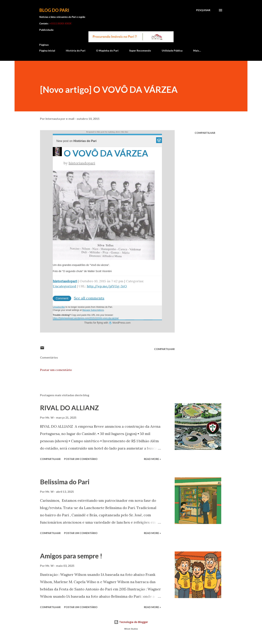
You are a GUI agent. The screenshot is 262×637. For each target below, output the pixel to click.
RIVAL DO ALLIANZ (69, 408)
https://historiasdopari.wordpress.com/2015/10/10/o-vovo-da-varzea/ (86, 318)
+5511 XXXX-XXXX (60, 23)
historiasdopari (82, 163)
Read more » (152, 458)
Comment (62, 298)
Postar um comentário (56, 370)
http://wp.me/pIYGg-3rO (107, 286)
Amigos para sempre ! (71, 556)
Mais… (197, 50)
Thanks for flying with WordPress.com (107, 322)
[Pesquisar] (203, 10)
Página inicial (47, 50)
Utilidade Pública (172, 50)
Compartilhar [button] (205, 132)
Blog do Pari (54, 10)
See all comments (89, 298)
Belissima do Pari (65, 482)
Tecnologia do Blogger (131, 622)
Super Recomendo (140, 50)
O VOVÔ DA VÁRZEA (106, 153)
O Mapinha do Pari (107, 50)
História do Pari (75, 50)
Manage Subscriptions (93, 310)
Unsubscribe (59, 307)
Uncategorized (64, 286)
